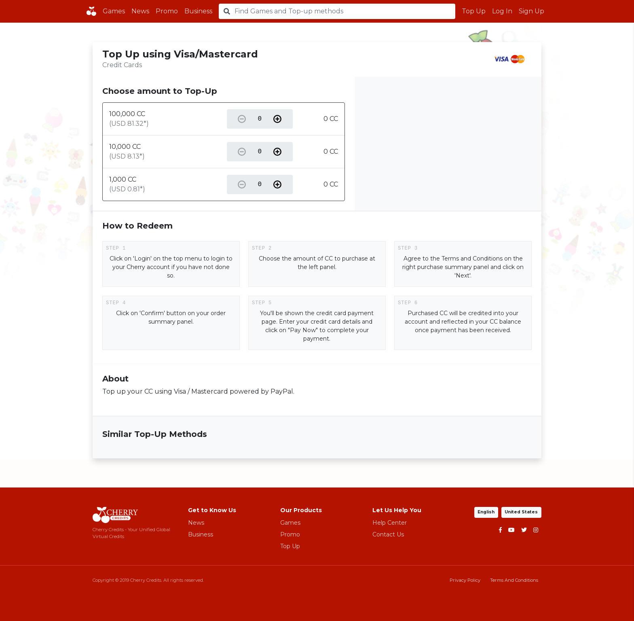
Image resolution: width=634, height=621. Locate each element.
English (486, 512)
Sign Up (531, 11)
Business (198, 11)
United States (521, 512)
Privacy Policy (465, 580)
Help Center (389, 522)
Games (114, 11)
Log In (502, 11)
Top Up (474, 11)
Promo (167, 11)
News (140, 11)
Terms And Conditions (514, 580)
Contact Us (388, 534)
